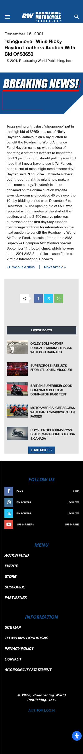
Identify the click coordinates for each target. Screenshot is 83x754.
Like (76, 491)
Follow (74, 502)
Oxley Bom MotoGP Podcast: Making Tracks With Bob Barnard (51, 348)
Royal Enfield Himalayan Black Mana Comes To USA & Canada (52, 434)
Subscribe (71, 524)
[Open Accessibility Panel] (77, 736)
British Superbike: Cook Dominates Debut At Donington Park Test (51, 390)
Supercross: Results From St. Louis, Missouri (51, 368)
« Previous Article (21, 267)
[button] (7, 17)
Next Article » (55, 267)
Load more (41, 450)
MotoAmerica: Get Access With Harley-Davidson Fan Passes (52, 412)
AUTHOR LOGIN (41, 710)
